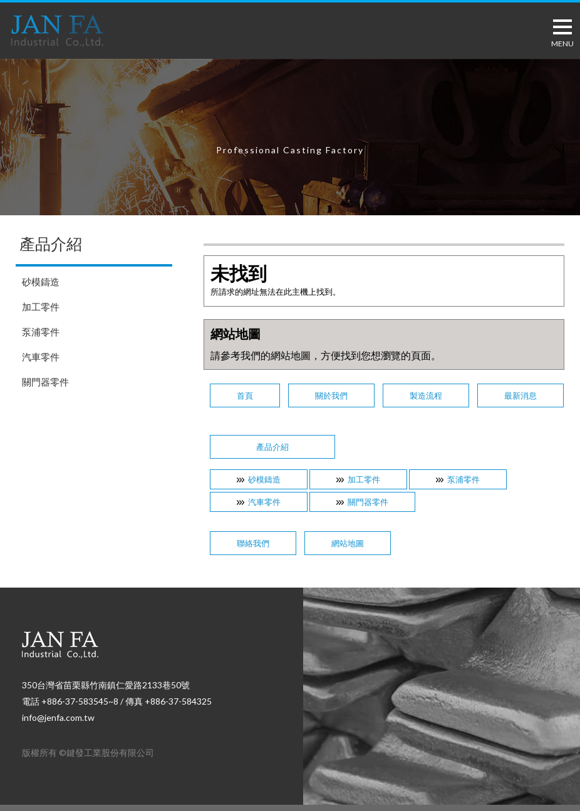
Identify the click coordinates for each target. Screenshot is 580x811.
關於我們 (331, 395)
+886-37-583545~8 (79, 701)
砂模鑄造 (41, 281)
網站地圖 (347, 543)
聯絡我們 (253, 543)
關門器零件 (45, 381)
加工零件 (41, 306)
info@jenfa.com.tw (58, 717)
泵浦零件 (41, 331)
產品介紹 (272, 447)
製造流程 (426, 395)
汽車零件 (41, 356)
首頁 (245, 395)
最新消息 (520, 395)
